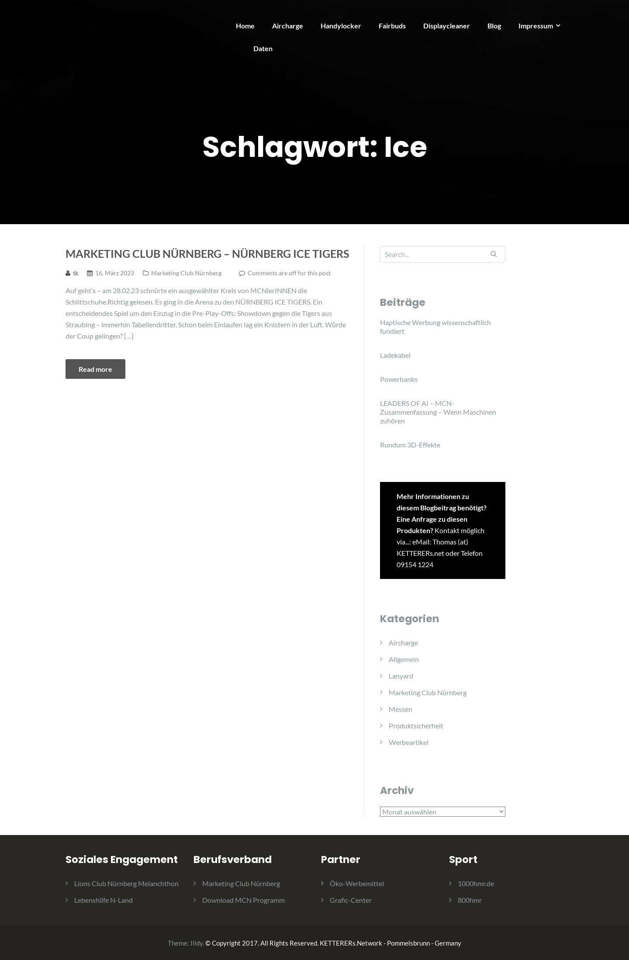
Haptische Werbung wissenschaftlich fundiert (435, 326)
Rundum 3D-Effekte (410, 444)
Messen (400, 709)
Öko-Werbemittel (357, 883)
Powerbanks (399, 379)
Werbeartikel (409, 742)
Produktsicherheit (416, 725)
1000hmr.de (476, 883)
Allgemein (404, 659)
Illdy (196, 943)
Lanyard (401, 676)
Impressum (535, 25)
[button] (610, 12)
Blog (494, 25)
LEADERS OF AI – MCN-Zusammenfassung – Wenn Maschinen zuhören (438, 412)
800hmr (470, 900)
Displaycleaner (446, 25)
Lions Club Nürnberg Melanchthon (126, 883)
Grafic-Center (351, 900)
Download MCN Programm (243, 900)
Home (245, 25)
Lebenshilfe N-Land (103, 900)
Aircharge (287, 25)
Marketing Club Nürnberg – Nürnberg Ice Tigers (207, 253)
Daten (263, 48)
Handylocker (341, 25)
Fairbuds (392, 25)
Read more (95, 369)
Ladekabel (395, 355)
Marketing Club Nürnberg (186, 273)
